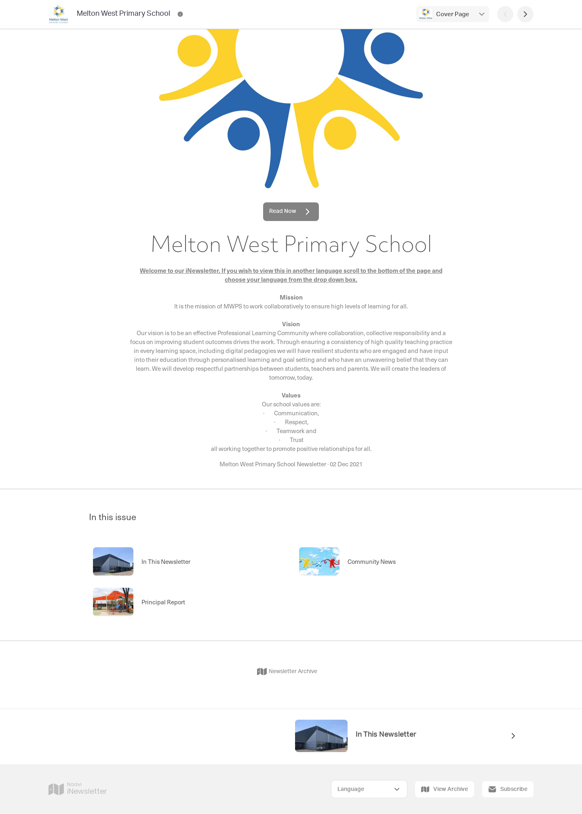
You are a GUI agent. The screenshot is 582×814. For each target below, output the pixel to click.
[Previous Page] (505, 14)
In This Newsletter (386, 734)
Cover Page (452, 14)
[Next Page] (525, 14)
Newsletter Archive (287, 671)
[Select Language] (369, 789)
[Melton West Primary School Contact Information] (180, 14)
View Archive (444, 789)
